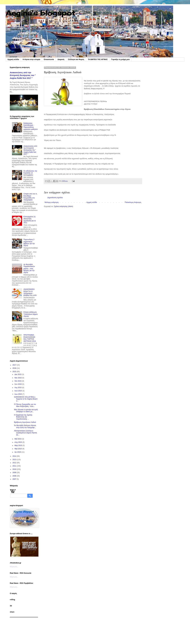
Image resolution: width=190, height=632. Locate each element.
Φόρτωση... (14, 567)
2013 (15, 460)
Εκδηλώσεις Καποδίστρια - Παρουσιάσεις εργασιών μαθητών (31, 126)
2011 (15, 466)
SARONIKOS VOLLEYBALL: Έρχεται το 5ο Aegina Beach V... (25, 399)
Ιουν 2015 (18, 394)
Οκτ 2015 (18, 381)
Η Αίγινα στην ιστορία (31, 59)
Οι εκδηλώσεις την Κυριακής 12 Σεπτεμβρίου (30, 173)
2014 (15, 456)
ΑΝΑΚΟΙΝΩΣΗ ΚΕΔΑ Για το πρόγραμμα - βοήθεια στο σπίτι (30, 292)
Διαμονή (61, 59)
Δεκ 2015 (18, 374)
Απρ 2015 (18, 442)
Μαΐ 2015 (18, 439)
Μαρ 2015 (18, 445)
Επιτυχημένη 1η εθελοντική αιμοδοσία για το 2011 (30, 220)
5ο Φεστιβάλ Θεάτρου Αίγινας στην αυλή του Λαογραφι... (25, 426)
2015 (15, 372)
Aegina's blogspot (40, 13)
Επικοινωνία (49, 59)
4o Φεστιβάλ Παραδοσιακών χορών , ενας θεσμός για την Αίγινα (29, 268)
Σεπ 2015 (18, 384)
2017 (15, 365)
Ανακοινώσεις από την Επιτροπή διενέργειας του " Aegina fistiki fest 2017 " (23, 75)
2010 (15, 469)
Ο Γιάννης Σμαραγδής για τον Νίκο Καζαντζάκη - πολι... (25, 405)
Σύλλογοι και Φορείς (76, 59)
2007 (15, 479)
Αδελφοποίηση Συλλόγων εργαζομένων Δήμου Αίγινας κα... (25, 433)
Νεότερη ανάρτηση (52, 202)
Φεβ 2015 (18, 449)
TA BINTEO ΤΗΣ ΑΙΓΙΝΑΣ (98, 59)
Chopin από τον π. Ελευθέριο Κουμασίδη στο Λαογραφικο (30, 197)
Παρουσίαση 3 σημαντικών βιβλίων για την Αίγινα (29, 243)
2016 (15, 368)
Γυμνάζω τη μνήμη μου (120, 59)
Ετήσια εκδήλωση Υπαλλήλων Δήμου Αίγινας (31, 314)
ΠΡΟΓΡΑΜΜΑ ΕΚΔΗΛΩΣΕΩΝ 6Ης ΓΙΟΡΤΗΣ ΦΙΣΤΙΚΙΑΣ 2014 (30, 338)
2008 (15, 476)
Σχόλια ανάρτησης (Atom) (63, 206)
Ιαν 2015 (18, 452)
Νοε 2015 (18, 378)
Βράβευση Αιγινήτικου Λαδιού (25, 422)
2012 (15, 463)
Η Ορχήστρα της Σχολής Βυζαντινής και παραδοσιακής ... (23, 417)
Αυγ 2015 (18, 388)
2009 (15, 473)
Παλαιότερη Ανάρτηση (133, 202)
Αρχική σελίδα (13, 59)
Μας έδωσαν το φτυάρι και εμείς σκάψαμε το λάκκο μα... (26, 411)
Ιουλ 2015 (18, 391)
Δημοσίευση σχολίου (55, 198)
